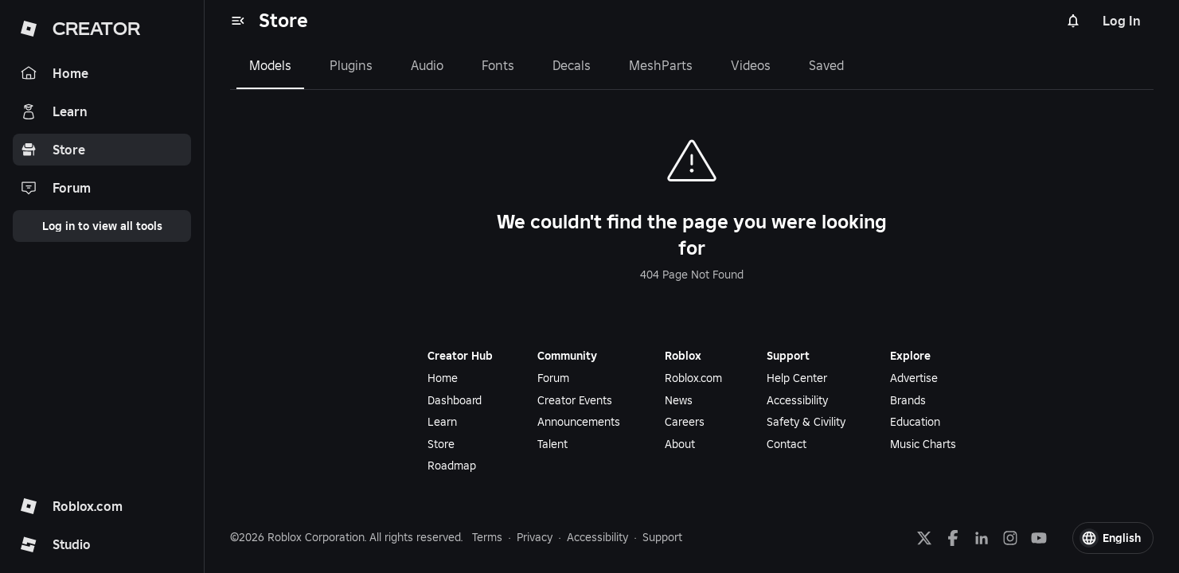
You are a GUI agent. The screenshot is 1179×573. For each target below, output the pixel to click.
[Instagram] (1010, 538)
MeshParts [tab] (661, 65)
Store (283, 20)
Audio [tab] (427, 65)
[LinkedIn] (981, 538)
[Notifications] (1073, 20)
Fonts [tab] (498, 65)
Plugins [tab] (351, 65)
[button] (1113, 538)
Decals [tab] (571, 65)
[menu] (238, 20)
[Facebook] (953, 538)
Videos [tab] (751, 65)
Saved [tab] (826, 65)
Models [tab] (270, 65)
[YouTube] (1039, 538)
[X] (924, 538)
